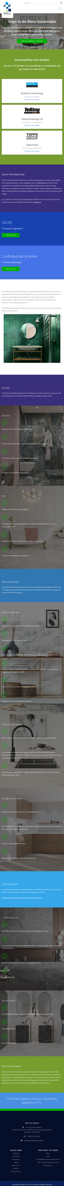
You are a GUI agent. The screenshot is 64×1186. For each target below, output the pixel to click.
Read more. (37, 202)
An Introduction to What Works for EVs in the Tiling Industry (22, 898)
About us (16, 1165)
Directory (16, 1159)
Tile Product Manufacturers (48, 1162)
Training (16, 1153)
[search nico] (41, 3)
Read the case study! (32, 99)
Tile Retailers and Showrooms (48, 1159)
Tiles (48, 1156)
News (16, 1162)
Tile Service (48, 1165)
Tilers (48, 1153)
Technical (16, 1156)
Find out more (10, 235)
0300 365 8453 (33, 1136)
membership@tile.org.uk (33, 1140)
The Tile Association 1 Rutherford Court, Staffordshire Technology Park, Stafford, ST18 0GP (32, 1129)
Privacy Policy (16, 1171)
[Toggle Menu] (59, 9)
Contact (16, 1168)
